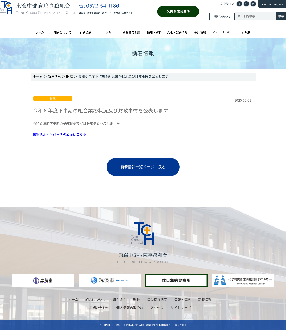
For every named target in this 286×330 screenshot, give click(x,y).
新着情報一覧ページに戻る (143, 167)
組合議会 (85, 32)
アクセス (156, 307)
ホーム (39, 32)
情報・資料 (154, 32)
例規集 (246, 32)
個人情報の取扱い (129, 307)
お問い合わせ (222, 16)
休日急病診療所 (178, 11)
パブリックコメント (223, 32)
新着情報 (204, 299)
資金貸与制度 (131, 32)
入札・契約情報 (177, 32)
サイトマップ (181, 307)
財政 (108, 32)
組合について (62, 32)
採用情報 (200, 32)
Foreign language (272, 4)
